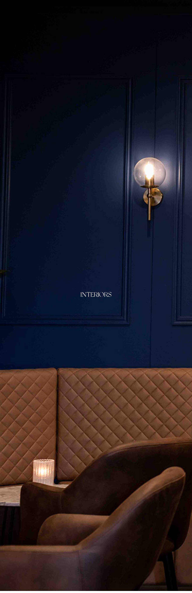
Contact (133, 4)
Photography (86, 4)
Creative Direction (111, 4)
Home (56, 4)
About (68, 4)
